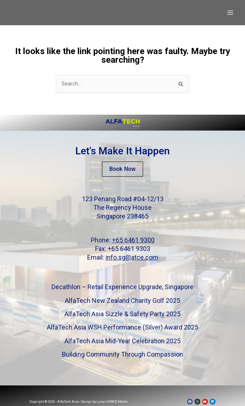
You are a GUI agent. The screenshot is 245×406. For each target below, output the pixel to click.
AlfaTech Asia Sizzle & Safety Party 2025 (122, 314)
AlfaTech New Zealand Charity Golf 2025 (122, 300)
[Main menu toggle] (230, 13)
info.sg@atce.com (132, 257)
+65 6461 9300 (133, 240)
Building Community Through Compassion (122, 354)
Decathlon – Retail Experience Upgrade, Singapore (122, 287)
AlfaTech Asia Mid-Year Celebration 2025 (122, 341)
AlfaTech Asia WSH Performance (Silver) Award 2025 (122, 327)
